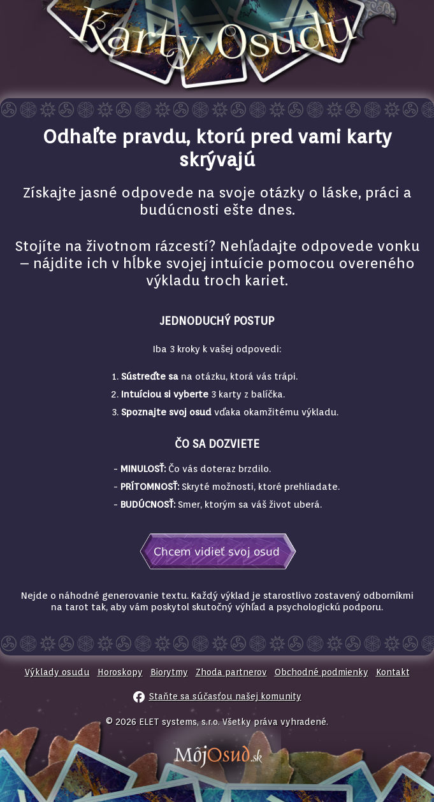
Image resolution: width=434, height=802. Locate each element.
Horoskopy (120, 672)
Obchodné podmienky (321, 672)
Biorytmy (169, 672)
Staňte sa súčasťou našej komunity (225, 696)
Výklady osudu (57, 672)
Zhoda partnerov (231, 672)
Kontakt (393, 672)
